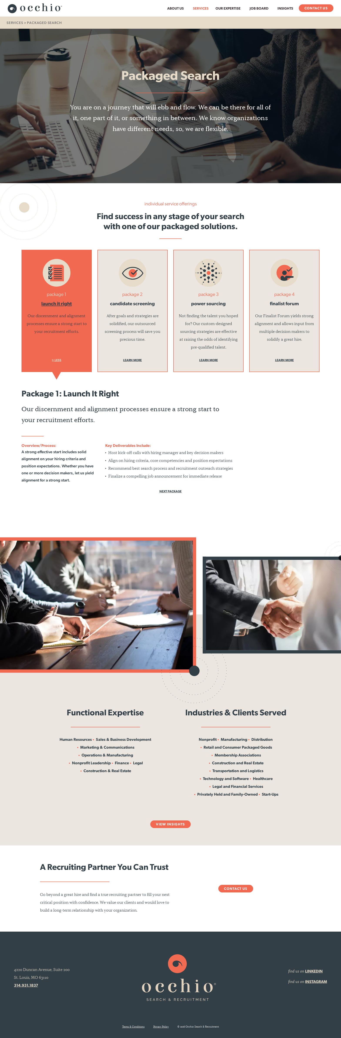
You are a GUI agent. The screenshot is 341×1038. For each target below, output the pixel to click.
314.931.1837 (26, 986)
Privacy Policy (161, 1026)
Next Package (170, 491)
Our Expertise (228, 8)
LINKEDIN (314, 971)
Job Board (259, 8)
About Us (175, 8)
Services (201, 8)
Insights (285, 8)
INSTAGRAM (316, 982)
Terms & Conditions (133, 1026)
